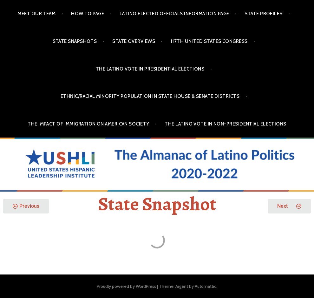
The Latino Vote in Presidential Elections (150, 69)
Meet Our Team (36, 14)
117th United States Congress (209, 41)
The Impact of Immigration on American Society (88, 124)
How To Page (87, 14)
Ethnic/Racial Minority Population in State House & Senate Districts (150, 96)
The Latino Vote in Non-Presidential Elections (225, 124)
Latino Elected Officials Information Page (174, 14)
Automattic (205, 286)
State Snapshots (75, 41)
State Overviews (133, 41)
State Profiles (263, 14)
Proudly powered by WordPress (126, 286)
